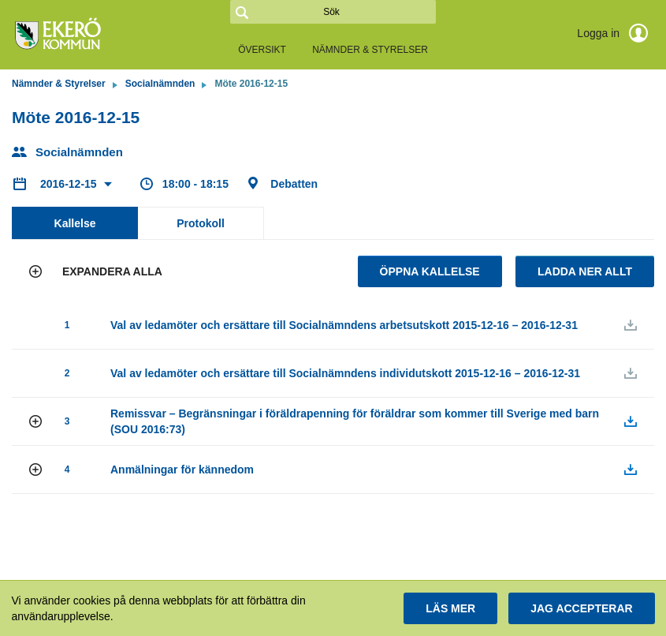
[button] (98, 271)
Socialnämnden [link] (160, 83)
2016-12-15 (70, 184)
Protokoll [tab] (201, 223)
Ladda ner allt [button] (585, 271)
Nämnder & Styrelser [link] (370, 49)
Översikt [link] (262, 49)
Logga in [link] (615, 33)
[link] (90, 34)
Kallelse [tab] (75, 223)
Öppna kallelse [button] (430, 271)
